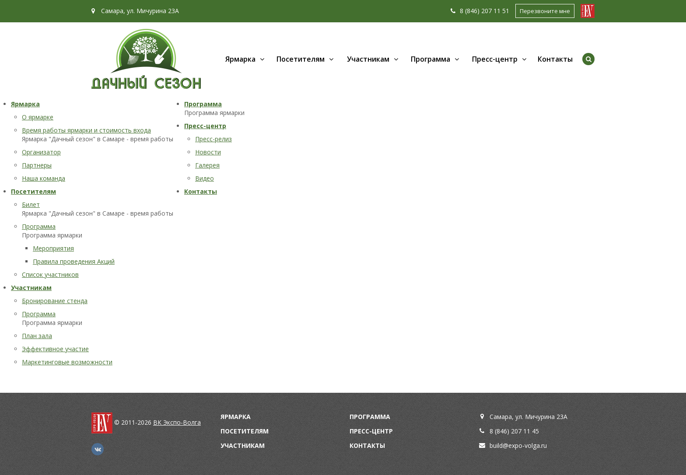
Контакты (555, 59)
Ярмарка (240, 59)
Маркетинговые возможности (67, 362)
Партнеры (37, 165)
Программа (430, 59)
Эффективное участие (55, 349)
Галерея (207, 165)
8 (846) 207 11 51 (480, 11)
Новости (208, 152)
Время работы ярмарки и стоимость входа (86, 130)
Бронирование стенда (55, 301)
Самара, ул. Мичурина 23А (135, 11)
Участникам (368, 59)
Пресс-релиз (213, 139)
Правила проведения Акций (74, 261)
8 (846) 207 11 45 (514, 431)
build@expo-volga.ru (518, 445)
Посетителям (300, 59)
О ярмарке (37, 117)
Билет (31, 204)
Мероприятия (53, 248)
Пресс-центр (495, 59)
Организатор (41, 152)
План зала (37, 336)
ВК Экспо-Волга (177, 422)
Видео (204, 178)
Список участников (50, 274)
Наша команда (43, 178)
